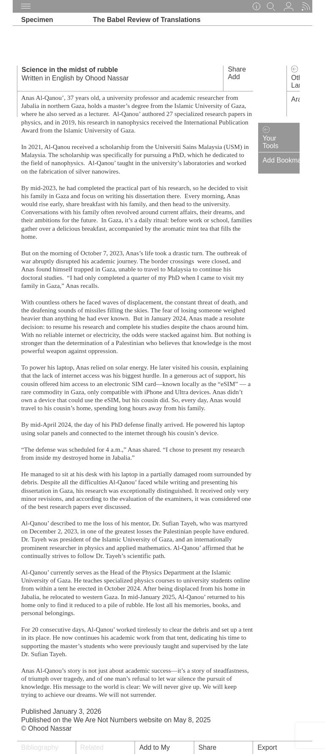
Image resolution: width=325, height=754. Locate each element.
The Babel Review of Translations (147, 19)
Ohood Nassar (107, 78)
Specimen (37, 19)
